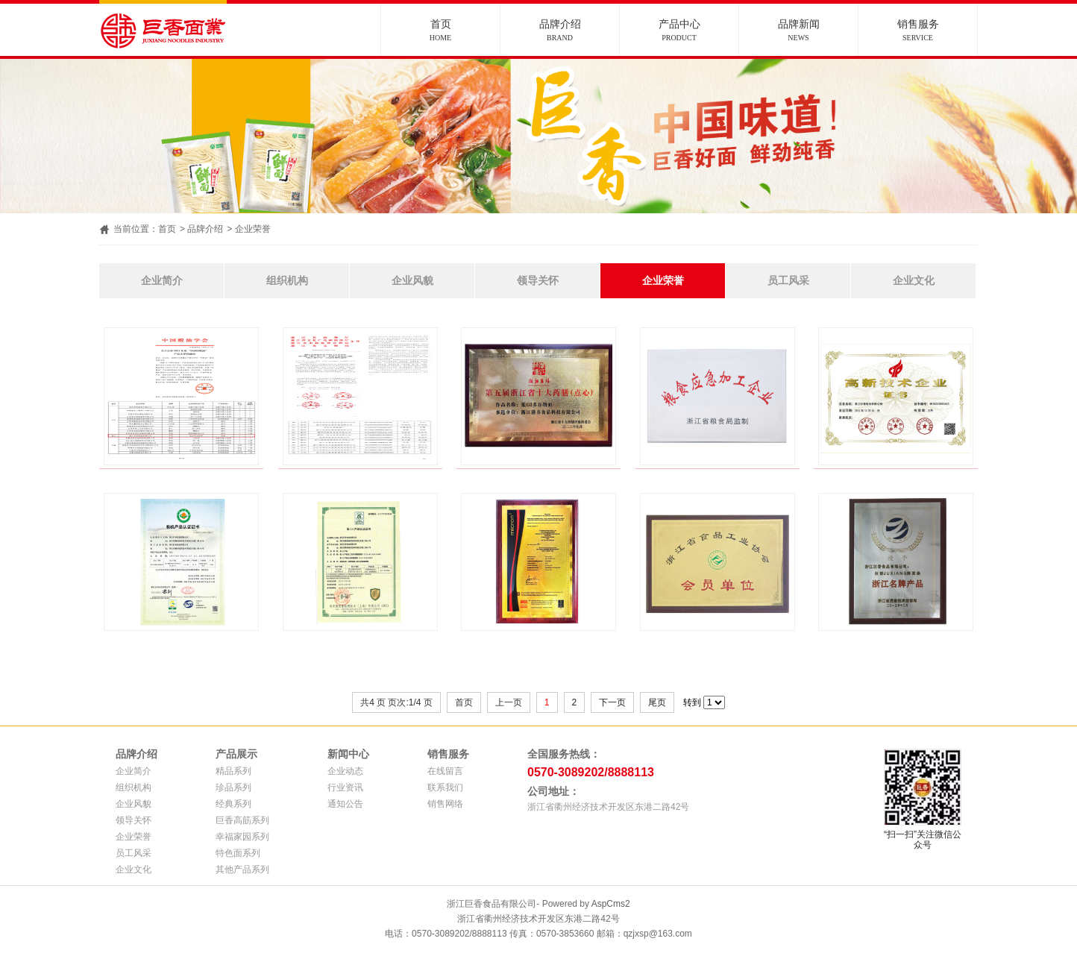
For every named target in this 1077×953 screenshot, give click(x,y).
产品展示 (236, 754)
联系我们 (445, 787)
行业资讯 (345, 787)
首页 (440, 30)
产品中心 (679, 30)
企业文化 (914, 280)
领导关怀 (538, 280)
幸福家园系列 (242, 836)
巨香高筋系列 (242, 820)
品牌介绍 (559, 30)
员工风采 (788, 280)
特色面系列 (238, 853)
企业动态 (345, 771)
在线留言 (445, 771)
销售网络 (445, 803)
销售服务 (917, 30)
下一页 (612, 702)
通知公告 (345, 803)
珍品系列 (233, 787)
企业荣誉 (253, 229)
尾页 (657, 702)
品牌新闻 (798, 30)
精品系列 (233, 771)
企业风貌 (412, 280)
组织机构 (287, 280)
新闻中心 (348, 754)
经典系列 (233, 803)
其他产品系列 (242, 869)
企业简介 (162, 280)
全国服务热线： (563, 754)
